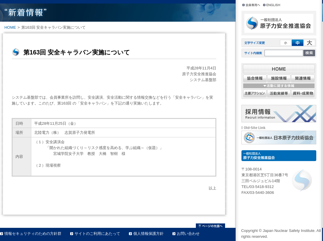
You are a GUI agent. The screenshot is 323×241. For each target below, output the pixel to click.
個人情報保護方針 (148, 233)
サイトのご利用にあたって (97, 233)
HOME (10, 27)
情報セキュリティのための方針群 (32, 233)
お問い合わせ (188, 233)
